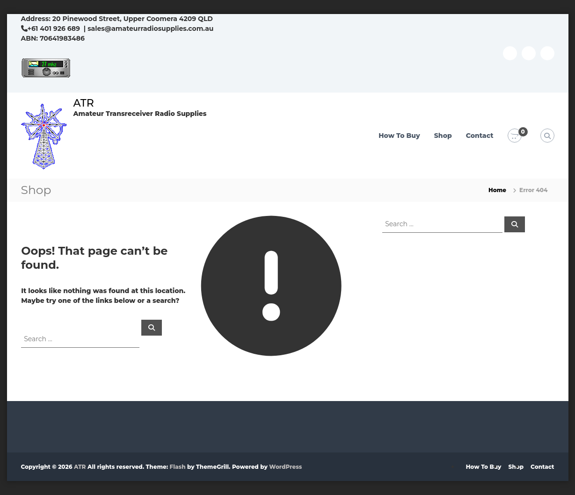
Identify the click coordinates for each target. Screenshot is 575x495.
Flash (178, 466)
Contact (480, 135)
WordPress (285, 466)
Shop (443, 135)
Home (497, 190)
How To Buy (399, 135)
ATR (83, 103)
